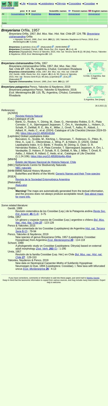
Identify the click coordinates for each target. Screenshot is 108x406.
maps (94, 78)
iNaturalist (46, 47)
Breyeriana (54, 14)
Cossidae (89, 3)
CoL (34, 47)
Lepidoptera (47, 3)
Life (23, 3)
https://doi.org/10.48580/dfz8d (38, 133)
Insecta (33, 3)
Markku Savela (93, 278)
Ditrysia (61, 3)
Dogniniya (36, 14)
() (74, 14)
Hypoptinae (7, 7)
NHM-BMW (61, 47)
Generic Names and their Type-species (78, 173)
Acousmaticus (18, 14)
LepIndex (25, 47)
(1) (46, 39)
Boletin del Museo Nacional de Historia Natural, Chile (45, 162)
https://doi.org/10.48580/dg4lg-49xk (51, 156)
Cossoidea (75, 3)
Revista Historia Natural (28, 116)
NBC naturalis (23, 168)
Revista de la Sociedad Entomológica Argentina (42, 179)
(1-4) (58, 49)
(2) (69, 51)
